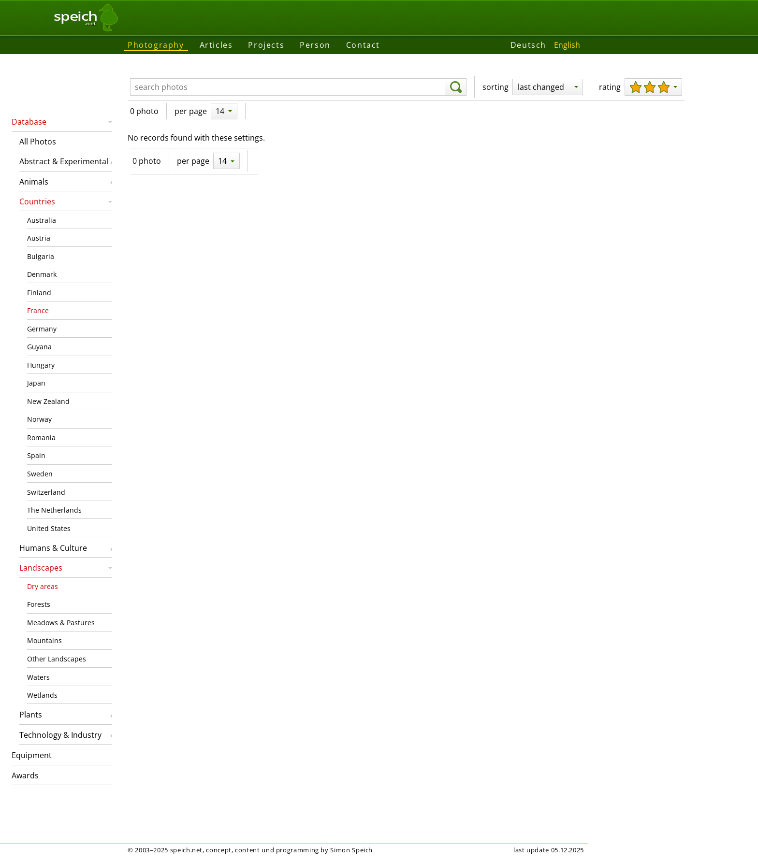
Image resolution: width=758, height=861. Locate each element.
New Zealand (48, 401)
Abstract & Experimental (63, 161)
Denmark (42, 274)
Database (29, 121)
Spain (36, 455)
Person (315, 45)
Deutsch (528, 45)
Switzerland (46, 492)
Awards (25, 775)
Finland (39, 292)
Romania (41, 437)
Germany (42, 328)
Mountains (44, 640)
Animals (33, 181)
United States (49, 528)
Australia (41, 220)
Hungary (41, 365)
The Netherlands (54, 510)
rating (610, 87)
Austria (38, 238)
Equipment (32, 755)
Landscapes (40, 567)
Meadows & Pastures (61, 622)
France (38, 310)
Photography (156, 45)
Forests (38, 604)
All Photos (37, 141)
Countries (37, 201)
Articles (216, 45)
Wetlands (42, 695)
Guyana (39, 346)
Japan (36, 382)
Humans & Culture (53, 548)
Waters (38, 677)
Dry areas (42, 586)
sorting (495, 87)
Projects (266, 45)
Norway (39, 419)
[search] (455, 87)
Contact (363, 45)
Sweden (40, 473)
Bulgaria (40, 256)
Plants (30, 714)
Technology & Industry (60, 735)
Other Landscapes (56, 658)
